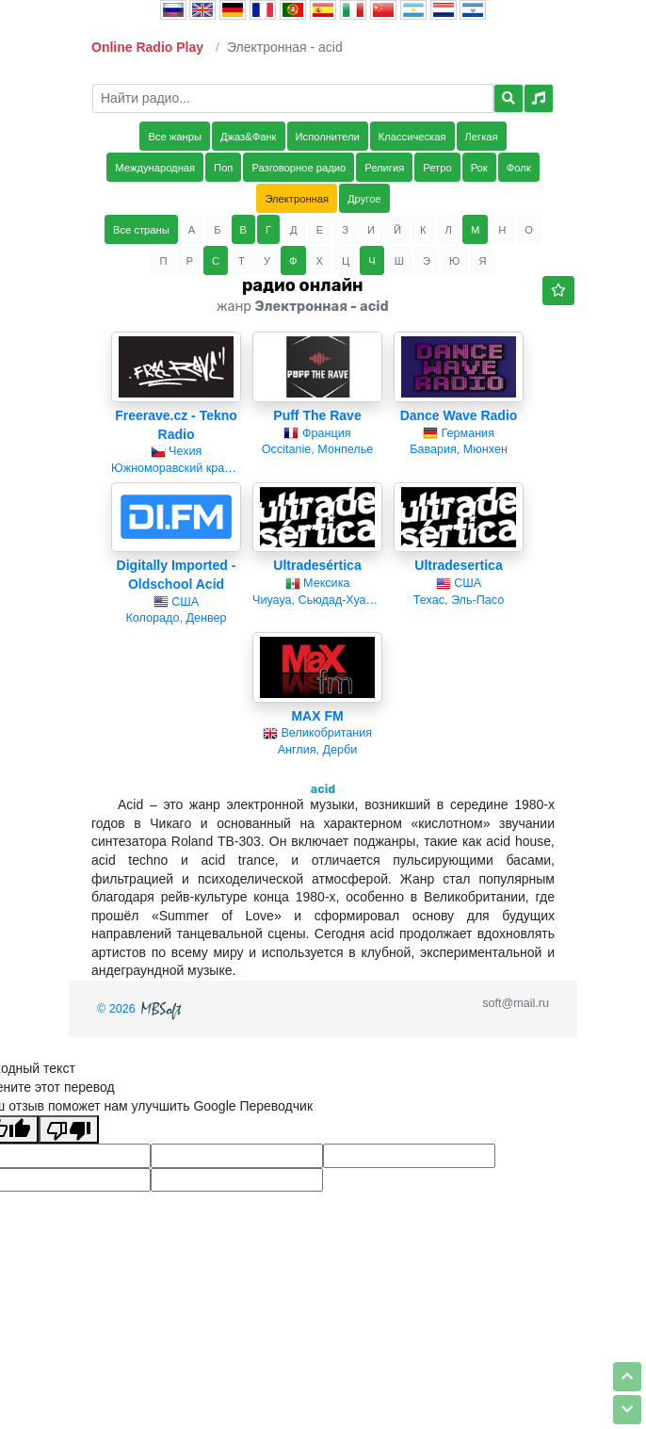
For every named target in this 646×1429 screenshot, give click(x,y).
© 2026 (141, 1008)
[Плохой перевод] (69, 1129)
